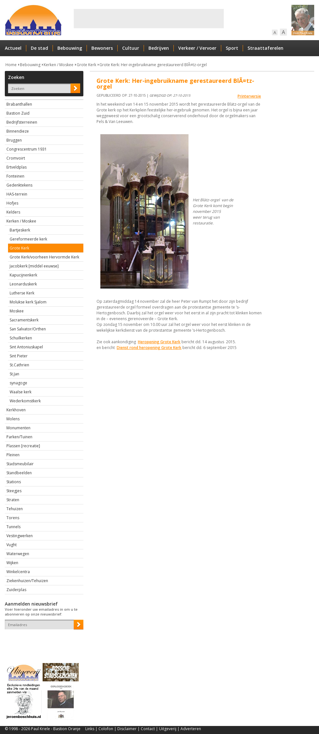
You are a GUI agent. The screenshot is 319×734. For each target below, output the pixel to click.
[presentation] (42, 640)
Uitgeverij (167, 728)
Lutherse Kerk (22, 293)
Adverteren (190, 728)
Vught (11, 544)
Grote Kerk (86, 64)
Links (89, 728)
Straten (12, 499)
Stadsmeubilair (20, 464)
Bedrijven (158, 48)
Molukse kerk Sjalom (28, 302)
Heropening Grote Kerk (159, 342)
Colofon (105, 728)
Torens (12, 517)
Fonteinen (15, 176)
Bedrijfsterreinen (21, 122)
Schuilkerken (21, 338)
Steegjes (13, 491)
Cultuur (130, 48)
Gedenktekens (19, 185)
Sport (232, 48)
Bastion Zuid (17, 113)
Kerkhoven (16, 410)
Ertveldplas (16, 167)
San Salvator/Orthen (28, 329)
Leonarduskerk (23, 284)
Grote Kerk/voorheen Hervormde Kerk (44, 257)
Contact (148, 728)
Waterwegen (17, 553)
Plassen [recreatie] (23, 446)
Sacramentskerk (24, 320)
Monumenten (18, 428)
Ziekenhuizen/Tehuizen (27, 580)
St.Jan (14, 374)
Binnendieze (17, 131)
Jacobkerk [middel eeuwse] (34, 266)
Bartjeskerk (20, 230)
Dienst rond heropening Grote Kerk (149, 347)
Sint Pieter (19, 356)
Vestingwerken (19, 535)
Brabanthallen (19, 104)
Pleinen (13, 455)
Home (11, 64)
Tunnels (13, 526)
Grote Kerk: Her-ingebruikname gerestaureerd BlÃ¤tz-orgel (153, 64)
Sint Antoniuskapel (26, 347)
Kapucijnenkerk (23, 275)
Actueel (13, 48)
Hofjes (12, 203)
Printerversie (249, 96)
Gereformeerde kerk (28, 239)
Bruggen (14, 140)
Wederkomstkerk (25, 401)
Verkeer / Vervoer (197, 48)
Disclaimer (127, 728)
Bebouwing (69, 48)
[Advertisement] (149, 18)
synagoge (18, 383)
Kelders (13, 212)
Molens (13, 419)
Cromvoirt (15, 158)
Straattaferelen (265, 48)
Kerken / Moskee (58, 64)
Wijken (12, 562)
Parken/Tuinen (19, 437)
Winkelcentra (18, 571)
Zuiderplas (16, 589)
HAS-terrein (16, 194)
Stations (13, 482)
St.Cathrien (19, 365)
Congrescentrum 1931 (26, 149)
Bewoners (102, 48)
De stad (39, 48)
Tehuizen (14, 508)
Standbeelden (19, 473)
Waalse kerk (20, 392)
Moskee (17, 311)
